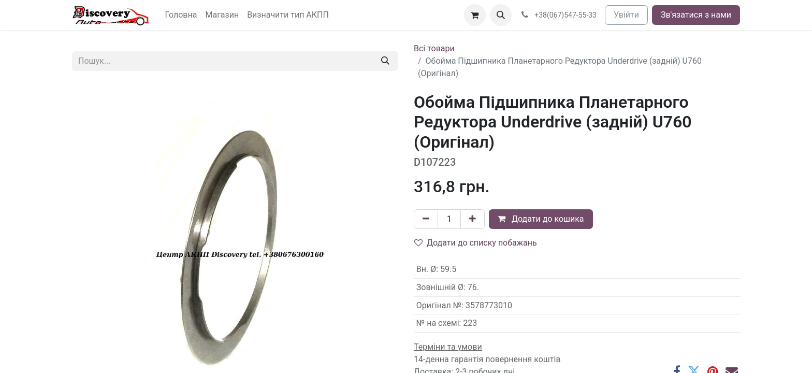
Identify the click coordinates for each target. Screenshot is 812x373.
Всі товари (434, 48)
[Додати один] (472, 219)
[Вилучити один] (426, 219)
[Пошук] (385, 61)
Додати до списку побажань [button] (475, 243)
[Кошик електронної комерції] (475, 15)
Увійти (626, 15)
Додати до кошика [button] (541, 219)
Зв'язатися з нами (696, 15)
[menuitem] (181, 15)
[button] (501, 15)
